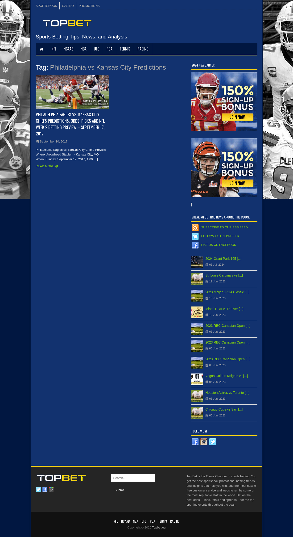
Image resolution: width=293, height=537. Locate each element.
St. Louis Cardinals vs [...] (224, 275)
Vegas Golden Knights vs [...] (227, 376)
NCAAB (68, 49)
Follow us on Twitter (220, 236)
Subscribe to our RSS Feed (224, 227)
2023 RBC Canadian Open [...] (228, 325)
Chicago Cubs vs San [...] (224, 409)
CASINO (68, 6)
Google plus (51, 489)
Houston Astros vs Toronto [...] (228, 392)
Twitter (38, 489)
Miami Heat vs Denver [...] (224, 309)
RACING (143, 49)
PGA (109, 49)
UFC (96, 49)
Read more (45, 166)
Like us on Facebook (218, 245)
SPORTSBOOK (46, 6)
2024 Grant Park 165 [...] (224, 258)
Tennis (125, 49)
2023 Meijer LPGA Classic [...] (227, 292)
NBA (84, 49)
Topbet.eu (158, 527)
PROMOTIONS (89, 6)
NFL (53, 49)
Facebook (44, 489)
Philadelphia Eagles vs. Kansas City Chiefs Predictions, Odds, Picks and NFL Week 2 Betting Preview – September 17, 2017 (70, 124)
